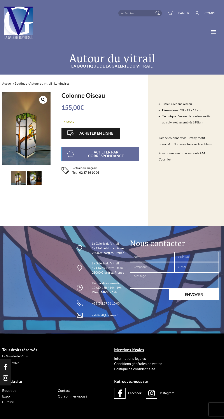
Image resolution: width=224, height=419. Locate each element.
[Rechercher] (158, 13)
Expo (6, 396)
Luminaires (61, 83)
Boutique (21, 83)
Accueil (7, 83)
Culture (8, 402)
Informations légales (130, 359)
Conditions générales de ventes (138, 364)
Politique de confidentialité (134, 369)
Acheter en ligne (96, 133)
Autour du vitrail (40, 83)
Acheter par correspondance (106, 154)
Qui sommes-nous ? (72, 396)
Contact (64, 390)
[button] (213, 32)
